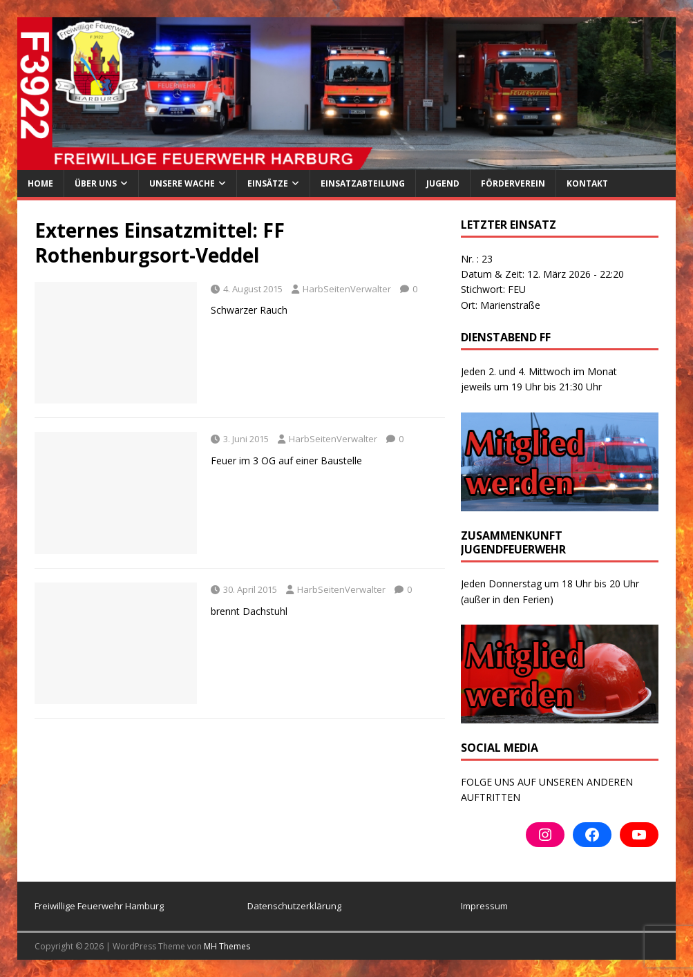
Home (40, 183)
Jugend (442, 183)
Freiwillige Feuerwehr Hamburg (99, 906)
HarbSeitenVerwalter (347, 289)
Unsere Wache (182, 183)
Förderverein (513, 183)
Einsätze (267, 183)
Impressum (484, 906)
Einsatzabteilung (363, 183)
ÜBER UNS (96, 183)
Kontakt (587, 183)
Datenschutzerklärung (294, 906)
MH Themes (227, 946)
